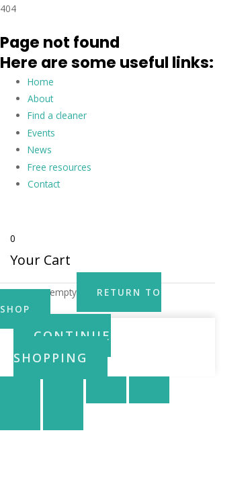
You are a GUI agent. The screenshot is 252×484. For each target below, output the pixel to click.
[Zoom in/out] (20, 389)
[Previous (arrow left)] (20, 416)
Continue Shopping (62, 346)
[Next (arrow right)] (63, 416)
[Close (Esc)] (149, 389)
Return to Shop (80, 300)
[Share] (106, 389)
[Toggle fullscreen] (63, 389)
